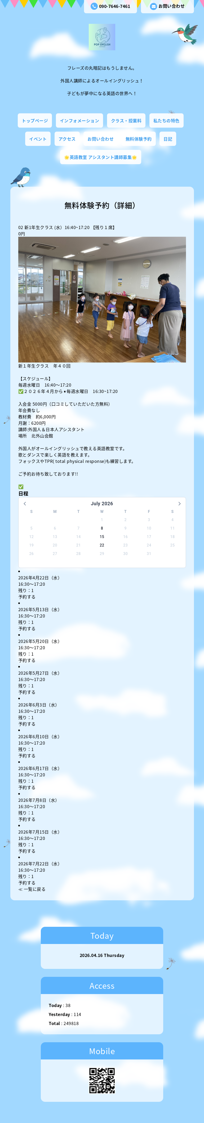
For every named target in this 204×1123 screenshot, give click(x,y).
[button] (25, 503)
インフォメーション (79, 120)
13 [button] (55, 537)
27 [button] (55, 554)
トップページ (35, 120)
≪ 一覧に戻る (32, 889)
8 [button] (102, 528)
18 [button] (172, 537)
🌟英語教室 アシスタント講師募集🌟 (100, 157)
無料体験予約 (139, 139)
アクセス (67, 139)
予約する (27, 596)
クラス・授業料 (126, 120)
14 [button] (78, 537)
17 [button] (149, 537)
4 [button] (172, 520)
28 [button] (78, 554)
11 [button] (172, 528)
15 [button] (102, 537)
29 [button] (102, 554)
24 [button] (149, 545)
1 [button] (102, 520)
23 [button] (125, 545)
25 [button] (172, 545)
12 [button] (31, 537)
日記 (167, 139)
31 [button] (149, 554)
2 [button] (125, 520)
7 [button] (78, 528)
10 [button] (149, 528)
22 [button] (102, 545)
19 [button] (31, 545)
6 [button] (55, 528)
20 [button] (55, 545)
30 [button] (125, 554)
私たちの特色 (166, 120)
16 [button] (125, 537)
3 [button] (149, 520)
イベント (38, 139)
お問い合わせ (167, 6)
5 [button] (31, 528)
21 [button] (78, 545)
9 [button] (125, 528)
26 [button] (31, 554)
